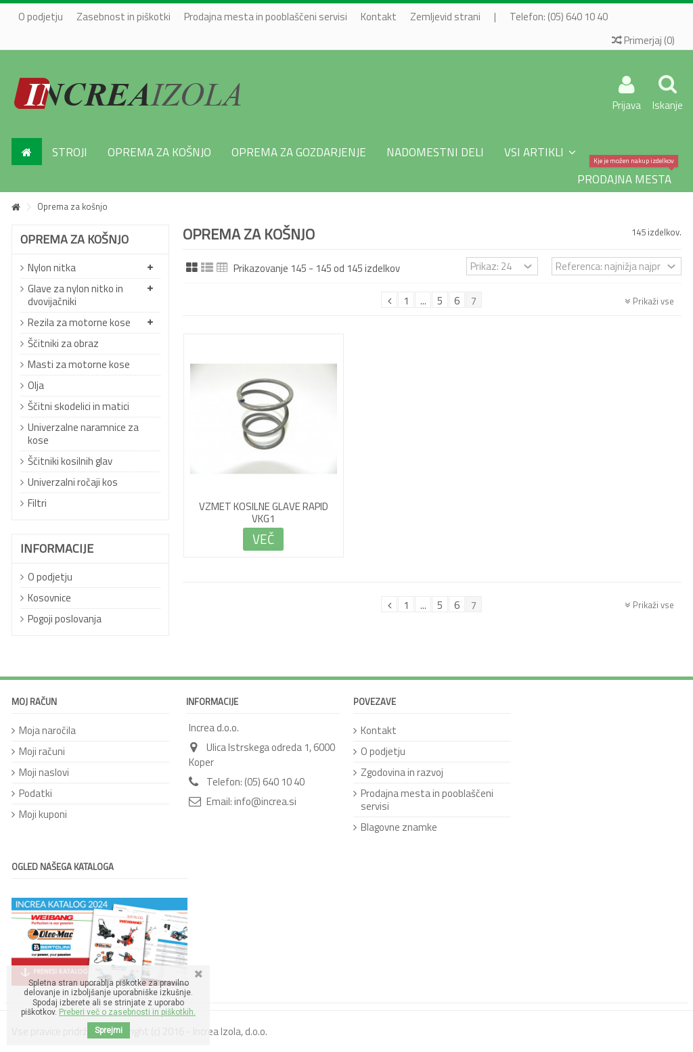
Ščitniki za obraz (63, 343)
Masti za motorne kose (79, 364)
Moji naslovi (44, 772)
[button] (540, 151)
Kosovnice (49, 597)
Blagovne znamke (399, 827)
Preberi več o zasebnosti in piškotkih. (127, 1012)
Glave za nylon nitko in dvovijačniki (75, 295)
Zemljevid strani (445, 16)
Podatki (35, 793)
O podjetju (40, 16)
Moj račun (34, 701)
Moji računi (42, 751)
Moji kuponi (43, 814)
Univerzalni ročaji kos (73, 482)
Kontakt (379, 16)
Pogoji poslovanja (65, 618)
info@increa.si (265, 801)
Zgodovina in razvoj (402, 772)
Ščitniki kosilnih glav (70, 461)
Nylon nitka (52, 267)
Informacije (56, 548)
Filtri (37, 503)
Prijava (626, 103)
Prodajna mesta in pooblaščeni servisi (265, 16)
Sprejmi (108, 1030)
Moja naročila (47, 730)
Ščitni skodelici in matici (78, 406)
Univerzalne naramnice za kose (83, 434)
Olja (36, 385)
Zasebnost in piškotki (123, 16)
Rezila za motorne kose (79, 322)
